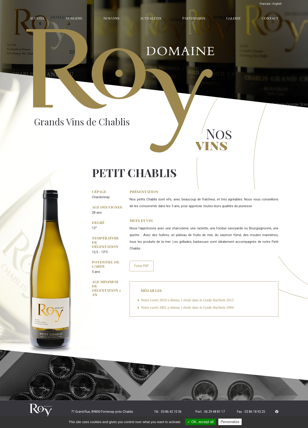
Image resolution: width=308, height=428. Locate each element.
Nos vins (111, 18)
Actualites (150, 18)
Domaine (74, 18)
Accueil (37, 18)
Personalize (230, 422)
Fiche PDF (141, 266)
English (277, 3)
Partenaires (193, 18)
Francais (265, 3)
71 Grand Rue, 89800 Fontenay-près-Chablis (102, 411)
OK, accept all (200, 422)
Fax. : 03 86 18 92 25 (251, 411)
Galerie (233, 18)
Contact (270, 18)
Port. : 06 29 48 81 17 (210, 411)
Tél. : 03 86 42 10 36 (168, 411)
